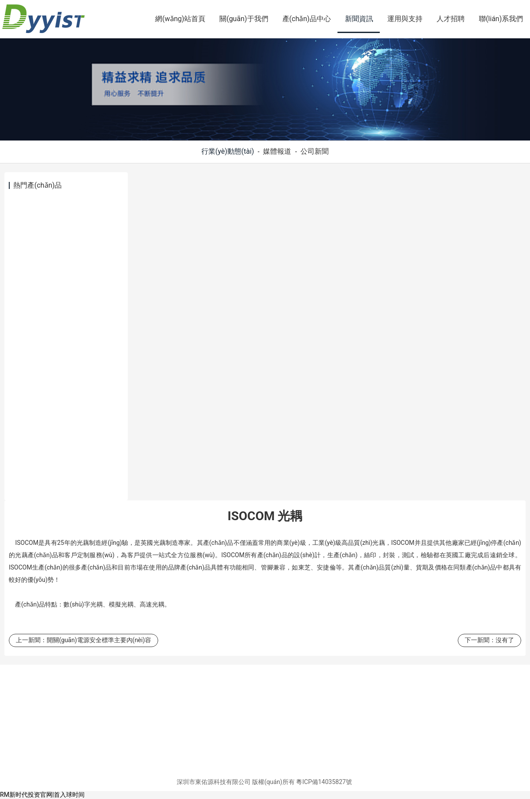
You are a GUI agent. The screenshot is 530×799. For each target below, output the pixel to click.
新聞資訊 (359, 19)
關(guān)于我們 (243, 19)
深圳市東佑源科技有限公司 (214, 781)
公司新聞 (314, 151)
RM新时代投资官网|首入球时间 (42, 794)
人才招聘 (451, 19)
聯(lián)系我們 (501, 19)
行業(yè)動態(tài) (227, 151)
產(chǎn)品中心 (306, 19)
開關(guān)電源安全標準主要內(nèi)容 (99, 640)
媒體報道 (277, 151)
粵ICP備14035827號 (324, 781)
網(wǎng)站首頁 (180, 19)
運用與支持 (405, 19)
